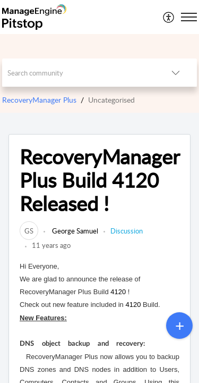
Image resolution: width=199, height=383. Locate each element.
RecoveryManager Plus (39, 100)
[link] (29, 231)
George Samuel (74, 231)
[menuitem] (169, 17)
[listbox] (175, 73)
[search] (78, 73)
